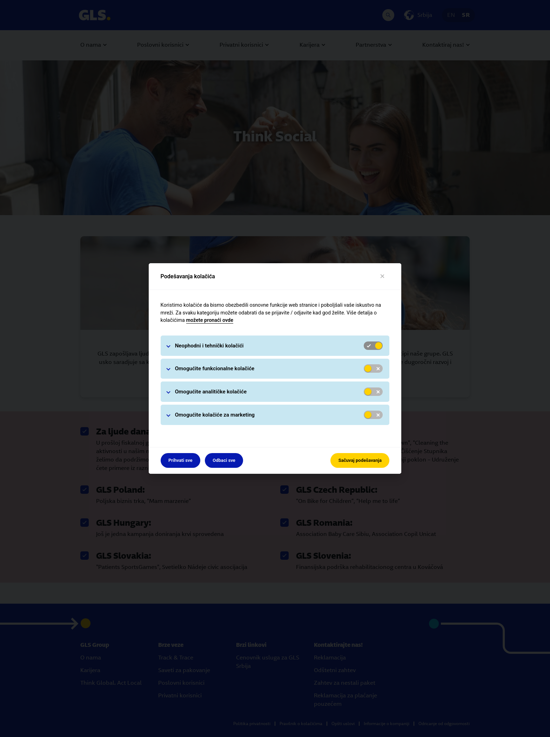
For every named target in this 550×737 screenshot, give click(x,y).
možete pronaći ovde (209, 320)
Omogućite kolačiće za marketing (215, 415)
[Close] (382, 276)
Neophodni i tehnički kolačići (209, 346)
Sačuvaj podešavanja (360, 460)
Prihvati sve (180, 460)
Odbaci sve (224, 460)
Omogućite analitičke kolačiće (211, 392)
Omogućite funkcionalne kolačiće (215, 368)
